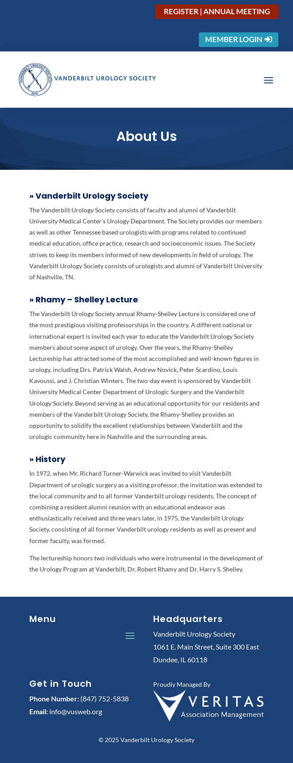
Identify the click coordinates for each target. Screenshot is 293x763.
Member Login (233, 39)
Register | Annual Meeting (217, 11)
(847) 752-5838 (104, 698)
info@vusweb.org (75, 711)
